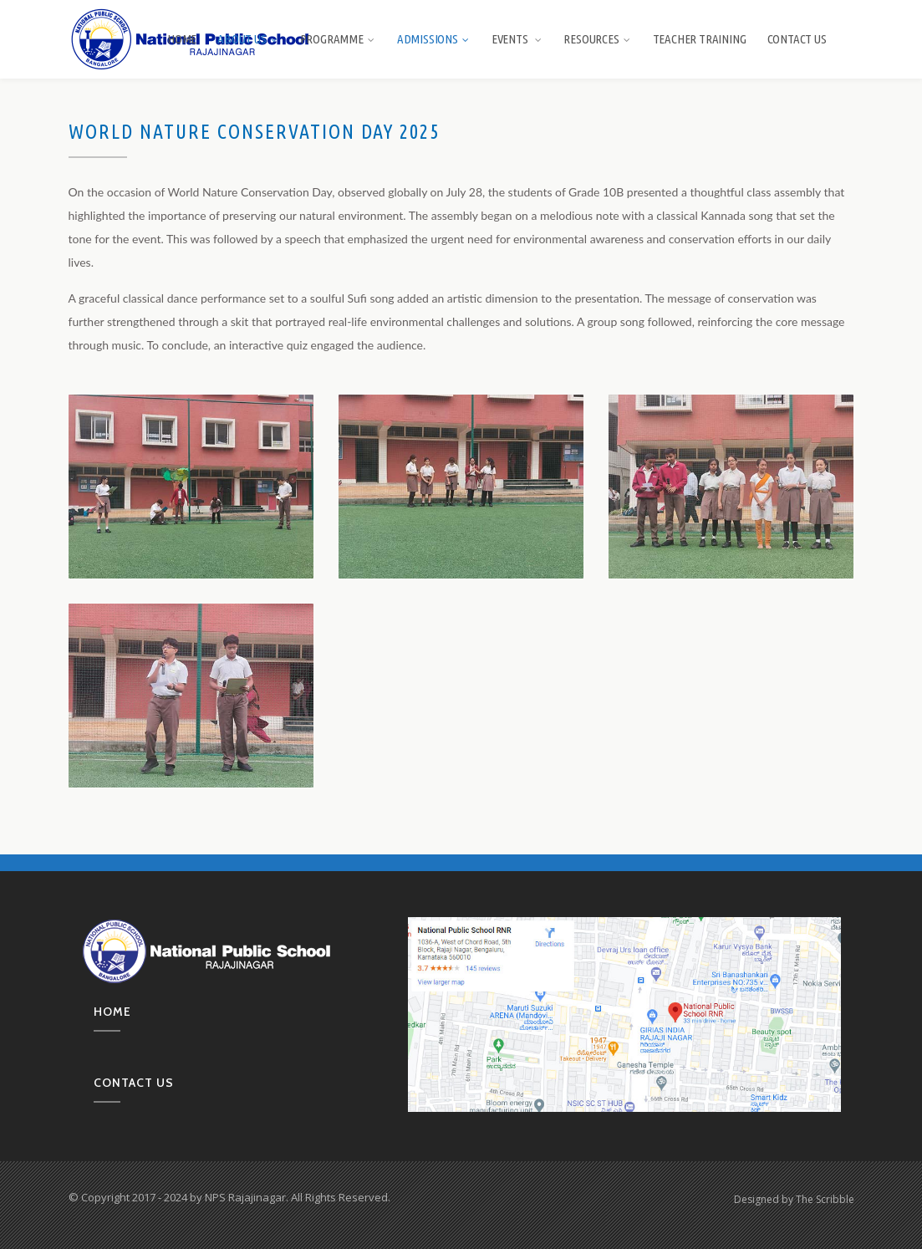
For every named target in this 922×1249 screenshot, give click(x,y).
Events (517, 39)
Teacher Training (699, 39)
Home (181, 39)
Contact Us (797, 39)
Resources (597, 39)
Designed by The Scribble (794, 1199)
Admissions (434, 39)
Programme (338, 39)
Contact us (134, 1082)
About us (247, 39)
